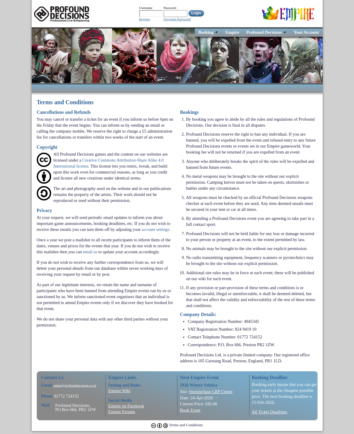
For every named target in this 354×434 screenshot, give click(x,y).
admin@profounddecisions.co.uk (74, 385)
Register (144, 19)
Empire (232, 32)
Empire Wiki (119, 391)
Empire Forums (121, 412)
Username (146, 8)
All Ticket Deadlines (269, 412)
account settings (155, 229)
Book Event (190, 410)
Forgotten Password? (177, 19)
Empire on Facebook (126, 406)
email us (90, 251)
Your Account (306, 32)
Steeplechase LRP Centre (210, 391)
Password (170, 8)
